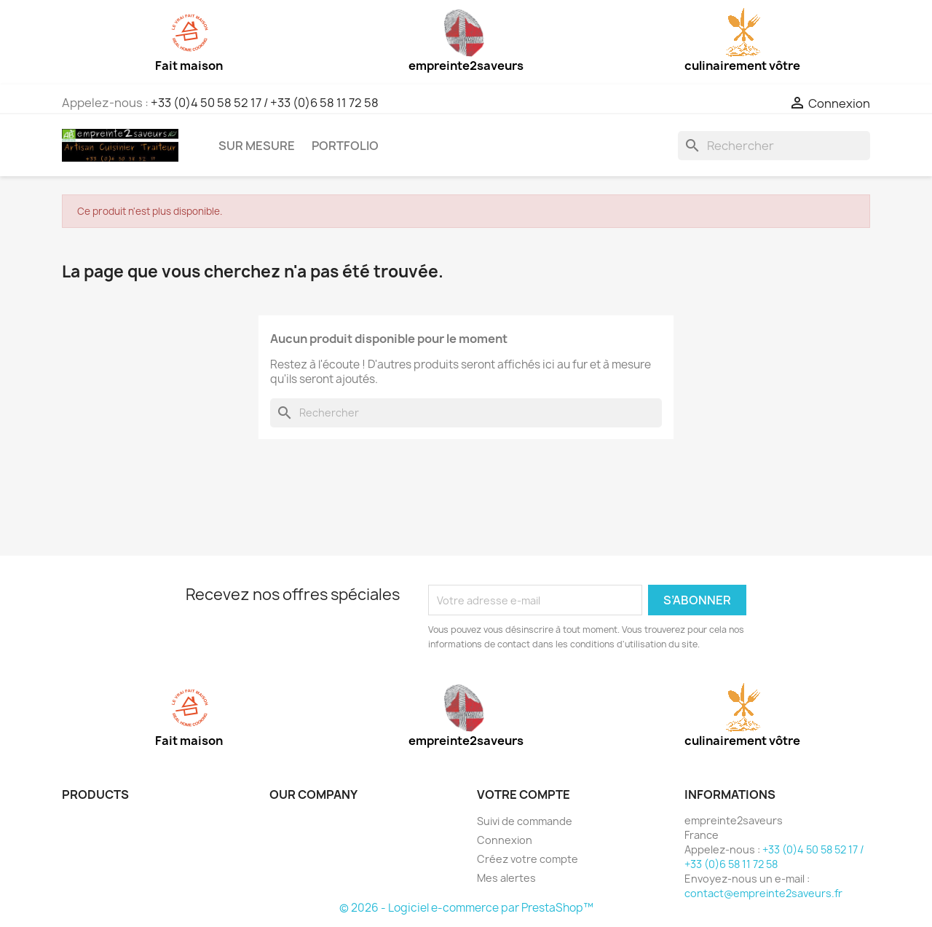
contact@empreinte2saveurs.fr (763, 893)
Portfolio (345, 146)
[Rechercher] (774, 145)
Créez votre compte (527, 859)
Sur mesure (256, 146)
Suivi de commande (524, 821)
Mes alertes (506, 878)
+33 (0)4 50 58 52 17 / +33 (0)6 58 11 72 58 (265, 103)
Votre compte (523, 794)
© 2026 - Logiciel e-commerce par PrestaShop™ (466, 907)
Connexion (504, 840)
